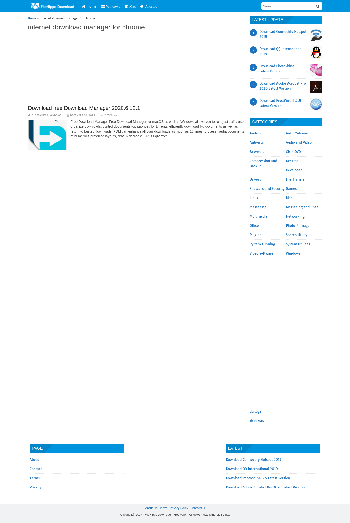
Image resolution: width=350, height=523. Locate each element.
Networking (295, 216)
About (34, 459)
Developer (294, 170)
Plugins (255, 235)
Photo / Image (298, 225)
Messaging (258, 207)
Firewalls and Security (267, 188)
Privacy (35, 487)
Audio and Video (299, 142)
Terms (35, 478)
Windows (110, 6)
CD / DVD (293, 152)
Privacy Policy (179, 508)
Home (89, 6)
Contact (36, 469)
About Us (151, 508)
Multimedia (259, 216)
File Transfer (39, 115)
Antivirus (257, 142)
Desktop (292, 161)
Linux (254, 198)
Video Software (261, 253)
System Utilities (298, 244)
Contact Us (198, 508)
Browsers (257, 152)
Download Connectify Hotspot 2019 (253, 459)
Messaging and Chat (302, 207)
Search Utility (296, 235)
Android (148, 6)
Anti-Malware (297, 133)
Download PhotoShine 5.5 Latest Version (258, 478)
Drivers (255, 179)
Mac (130, 6)
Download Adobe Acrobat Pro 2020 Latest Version (265, 487)
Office (254, 225)
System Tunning (262, 244)
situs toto (257, 421)
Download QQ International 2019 (252, 469)
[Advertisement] (136, 69)
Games (291, 188)
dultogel (256, 411)
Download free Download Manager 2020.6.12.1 (84, 108)
